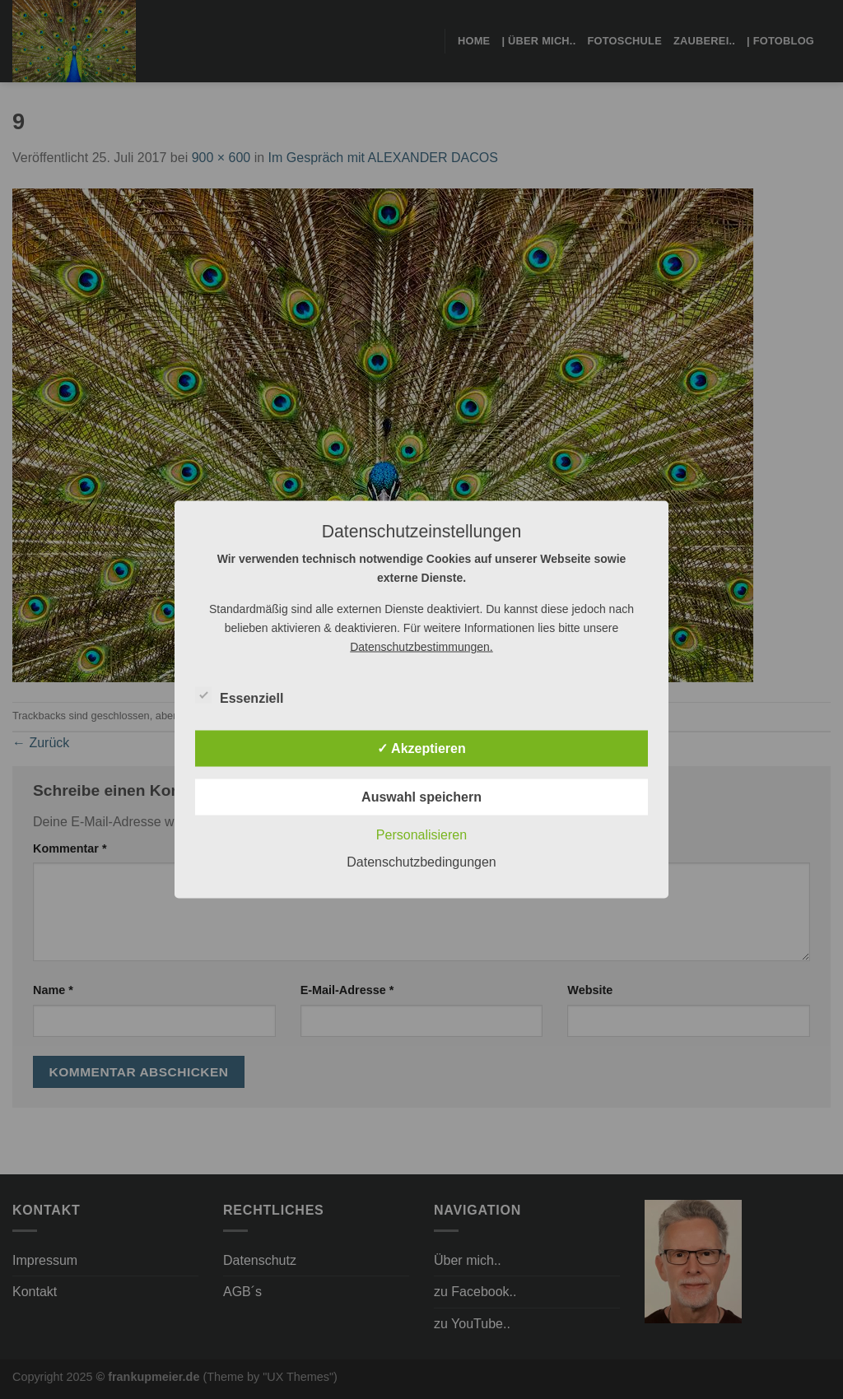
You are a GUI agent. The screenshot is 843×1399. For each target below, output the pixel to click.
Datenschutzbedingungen (421, 862)
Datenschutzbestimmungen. (421, 646)
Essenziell (239, 696)
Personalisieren (421, 835)
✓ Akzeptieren (421, 748)
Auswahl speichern (421, 797)
